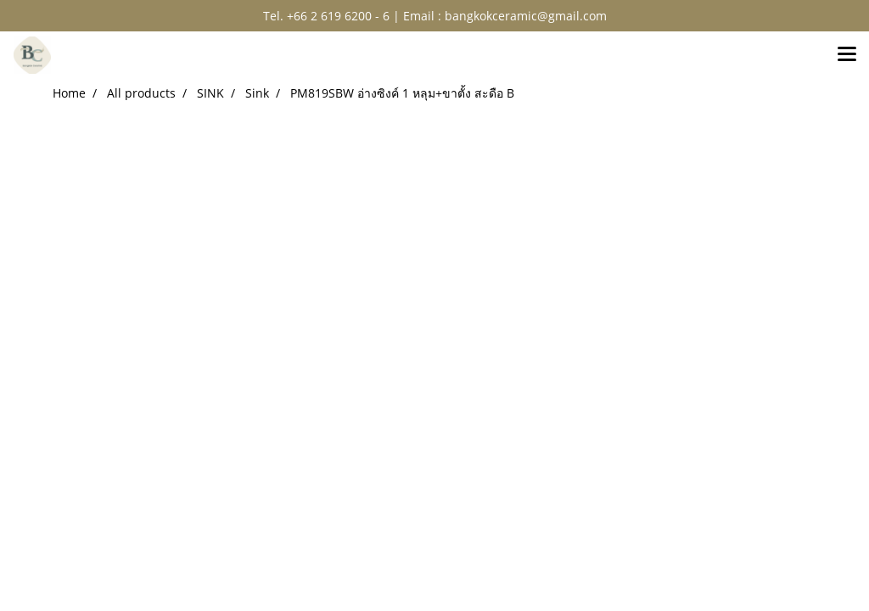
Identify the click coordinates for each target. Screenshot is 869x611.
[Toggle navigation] (847, 55)
